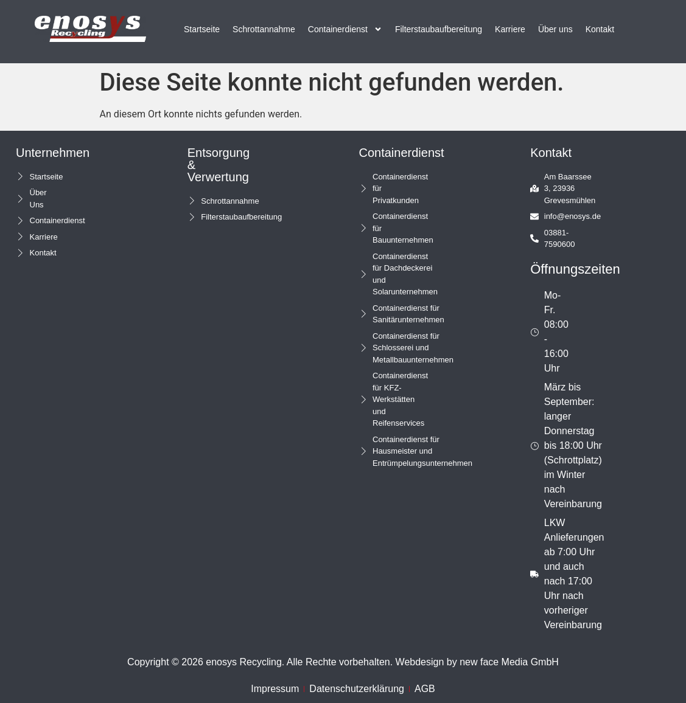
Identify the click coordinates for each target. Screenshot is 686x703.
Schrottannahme (264, 29)
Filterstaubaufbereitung (438, 29)
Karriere (510, 29)
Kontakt (600, 29)
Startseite (202, 29)
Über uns (555, 29)
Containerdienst (345, 29)
